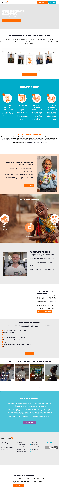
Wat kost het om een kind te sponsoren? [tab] (11, 346)
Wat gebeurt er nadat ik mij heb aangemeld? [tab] (12, 342)
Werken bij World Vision (21, 451)
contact (35, 326)
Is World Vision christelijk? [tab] (8, 332)
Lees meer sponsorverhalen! (37, 274)
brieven (52, 115)
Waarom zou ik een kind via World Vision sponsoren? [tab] (14, 335)
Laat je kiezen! (29, 353)
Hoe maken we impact (35, 446)
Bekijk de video (33, 262)
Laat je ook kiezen (29, 185)
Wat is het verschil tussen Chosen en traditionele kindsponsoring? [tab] (17, 344)
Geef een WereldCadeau (21, 447)
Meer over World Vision (29, 422)
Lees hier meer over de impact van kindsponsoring (29, 387)
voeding (36, 118)
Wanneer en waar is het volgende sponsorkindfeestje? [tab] (14, 337)
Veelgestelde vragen (35, 449)
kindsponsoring (29, 142)
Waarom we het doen (35, 447)
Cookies (32, 462)
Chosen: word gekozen (21, 444)
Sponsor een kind (20, 442)
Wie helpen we (34, 442)
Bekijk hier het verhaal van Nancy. (40, 142)
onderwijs (42, 39)
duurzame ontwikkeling (5, 139)
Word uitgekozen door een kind (44, 311)
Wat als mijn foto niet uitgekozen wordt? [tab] (11, 339)
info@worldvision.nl (9, 447)
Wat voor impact (34, 444)
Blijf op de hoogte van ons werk (36, 453)
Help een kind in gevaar (21, 446)
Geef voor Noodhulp (21, 449)
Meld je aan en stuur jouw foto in (29, 74)
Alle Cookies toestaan (18, 485)
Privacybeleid (26, 462)
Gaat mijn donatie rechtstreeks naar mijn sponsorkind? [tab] (14, 330)
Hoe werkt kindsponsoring (29, 145)
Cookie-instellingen (39, 462)
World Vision (37, 138)
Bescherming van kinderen (16, 462)
